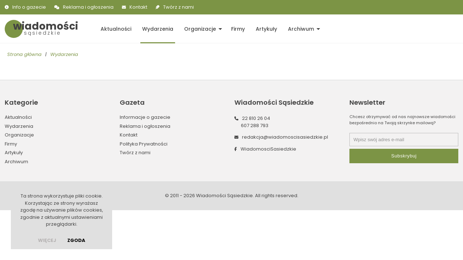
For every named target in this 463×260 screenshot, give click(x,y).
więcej (47, 240)
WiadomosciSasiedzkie (268, 149)
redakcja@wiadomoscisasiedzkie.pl (285, 137)
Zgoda (76, 240)
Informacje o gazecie (145, 117)
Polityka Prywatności (143, 143)
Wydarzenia (157, 28)
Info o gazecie (29, 7)
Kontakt (138, 7)
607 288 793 (254, 125)
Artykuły (266, 28)
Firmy (238, 28)
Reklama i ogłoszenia (88, 7)
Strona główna (24, 54)
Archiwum (301, 28)
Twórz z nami (178, 7)
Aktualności (116, 28)
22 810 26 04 (256, 118)
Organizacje (200, 28)
